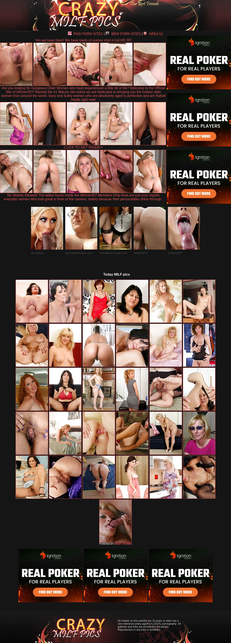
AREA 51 (153, 34)
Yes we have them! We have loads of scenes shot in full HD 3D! (83, 40)
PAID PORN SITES (85, 34)
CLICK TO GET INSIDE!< (83, 147)
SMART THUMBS (123, 544)
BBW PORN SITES (123, 34)
